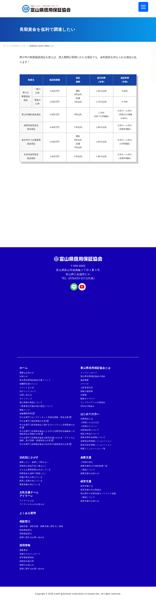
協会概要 (85, 380)
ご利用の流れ (87, 462)
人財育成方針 (87, 387)
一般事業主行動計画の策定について (36, 406)
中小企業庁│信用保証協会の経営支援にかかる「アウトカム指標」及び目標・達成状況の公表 (47, 439)
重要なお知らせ (27, 373)
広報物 (84, 395)
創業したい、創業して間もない (34, 462)
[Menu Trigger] (143, 7)
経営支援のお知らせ (90, 501)
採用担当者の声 (27, 561)
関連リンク (25, 410)
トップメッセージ (89, 373)
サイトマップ (26, 399)
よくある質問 (28, 513)
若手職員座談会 (27, 557)
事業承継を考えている (30, 484)
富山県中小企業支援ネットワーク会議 (98, 493)
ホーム (24, 368)
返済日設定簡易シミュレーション (96, 445)
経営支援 (86, 481)
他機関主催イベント (29, 384)
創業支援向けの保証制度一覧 (94, 466)
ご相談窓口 (150, 73)
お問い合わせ (26, 395)
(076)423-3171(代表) (81, 278)
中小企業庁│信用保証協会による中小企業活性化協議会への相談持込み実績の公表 (47, 432)
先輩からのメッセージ (30, 554)
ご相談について (88, 469)
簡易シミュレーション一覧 (93, 448)
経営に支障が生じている (31, 481)
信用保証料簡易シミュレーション (96, 441)
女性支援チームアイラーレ (29, 494)
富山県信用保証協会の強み (93, 376)
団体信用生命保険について (93, 437)
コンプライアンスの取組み (93, 402)
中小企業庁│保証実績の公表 (34, 421)
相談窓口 (25, 521)
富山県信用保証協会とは (96, 368)
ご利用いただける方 (90, 422)
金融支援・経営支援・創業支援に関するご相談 (41, 526)
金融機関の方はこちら (150, 43)
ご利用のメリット (89, 426)
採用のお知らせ (27, 565)
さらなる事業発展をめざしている (35, 469)
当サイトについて (28, 391)
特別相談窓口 (26, 530)
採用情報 (25, 545)
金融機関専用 (27, 413)
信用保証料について (90, 430)
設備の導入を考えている (31, 477)
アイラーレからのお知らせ (32, 504)
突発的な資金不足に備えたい (33, 466)
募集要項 (24, 550)
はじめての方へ (90, 414)
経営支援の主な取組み (91, 490)
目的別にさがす (29, 457)
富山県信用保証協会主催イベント (35, 380)
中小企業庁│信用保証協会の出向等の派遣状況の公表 (46, 444)
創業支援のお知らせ (90, 473)
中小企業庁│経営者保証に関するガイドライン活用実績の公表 (47, 426)
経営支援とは (87, 486)
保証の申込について (90, 434)
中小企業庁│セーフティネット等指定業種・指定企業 (46, 417)
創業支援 (86, 457)
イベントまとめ (27, 387)
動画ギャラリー (88, 399)
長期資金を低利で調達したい (33, 473)
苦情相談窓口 (26, 533)
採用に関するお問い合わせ (32, 537)
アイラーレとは (27, 501)
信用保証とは (87, 419)
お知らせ (24, 376)
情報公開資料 (87, 391)
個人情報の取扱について (31, 402)
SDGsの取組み (88, 406)
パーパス (85, 384)
